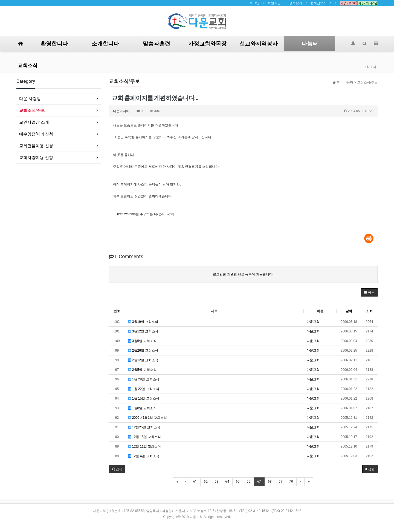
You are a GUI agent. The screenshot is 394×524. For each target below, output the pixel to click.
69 (280, 481)
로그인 (254, 3)
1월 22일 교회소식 (143, 389)
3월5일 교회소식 (142, 341)
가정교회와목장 (207, 43)
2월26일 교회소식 (143, 350)
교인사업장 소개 (34, 122)
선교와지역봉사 (258, 43)
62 (206, 481)
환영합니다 (54, 43)
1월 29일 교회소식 (143, 379)
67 (259, 481)
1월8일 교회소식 (142, 408)
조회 (369, 311)
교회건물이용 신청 (36, 145)
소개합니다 (105, 43)
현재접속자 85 (320, 3)
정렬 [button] (370, 469)
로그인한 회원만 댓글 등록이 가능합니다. (243, 274)
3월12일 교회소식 (143, 331)
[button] (369, 292)
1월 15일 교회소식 (143, 398)
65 (238, 481)
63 (216, 481)
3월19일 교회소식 (143, 322)
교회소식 (27, 65)
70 (291, 481)
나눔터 (310, 43)
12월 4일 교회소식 (143, 456)
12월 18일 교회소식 (144, 437)
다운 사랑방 (30, 98)
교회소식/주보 (32, 110)
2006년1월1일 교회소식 (147, 418)
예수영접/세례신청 (36, 134)
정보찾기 (295, 3)
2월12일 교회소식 (143, 360)
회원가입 (274, 3)
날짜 (349, 311)
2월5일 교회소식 (142, 370)
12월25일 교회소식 (144, 427)
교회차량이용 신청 (36, 157)
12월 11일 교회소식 (144, 446)
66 (248, 481)
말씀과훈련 (156, 43)
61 (195, 481)
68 (270, 481)
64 (227, 481)
